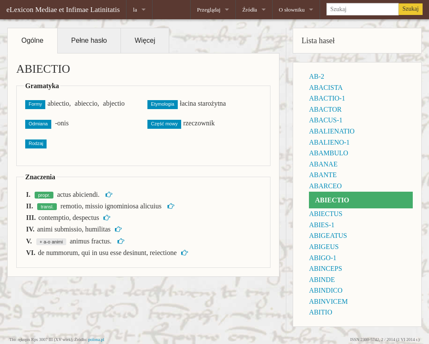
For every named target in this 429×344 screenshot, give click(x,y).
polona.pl (96, 339)
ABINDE (322, 279)
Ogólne (32, 40)
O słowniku (292, 9)
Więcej (145, 40)
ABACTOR (325, 109)
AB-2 (316, 76)
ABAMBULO (328, 153)
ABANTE (323, 174)
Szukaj (411, 9)
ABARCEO (325, 186)
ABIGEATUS (328, 235)
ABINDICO (325, 290)
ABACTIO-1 (327, 98)
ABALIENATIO (332, 131)
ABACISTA (326, 87)
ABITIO (320, 312)
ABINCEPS (325, 268)
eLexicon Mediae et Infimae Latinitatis (63, 10)
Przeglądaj (208, 9)
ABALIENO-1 (329, 142)
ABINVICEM (328, 301)
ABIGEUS (323, 246)
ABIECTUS (325, 213)
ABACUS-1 (325, 120)
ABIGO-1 (322, 257)
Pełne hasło (89, 40)
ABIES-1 (322, 224)
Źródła (249, 9)
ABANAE (323, 164)
